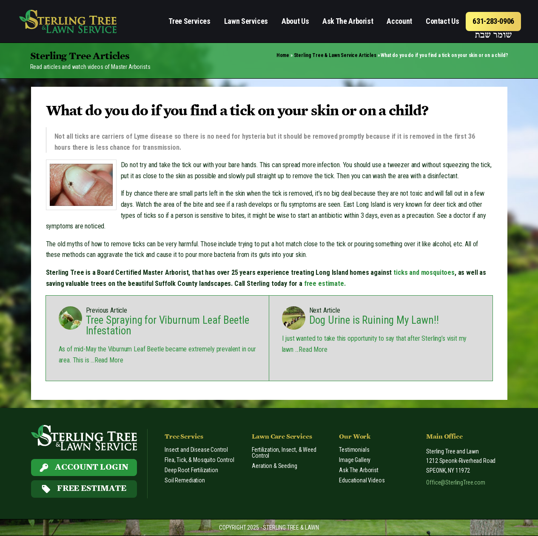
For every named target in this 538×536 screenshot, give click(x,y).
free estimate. (325, 283)
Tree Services (189, 21)
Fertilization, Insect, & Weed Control (284, 453)
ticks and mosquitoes (424, 272)
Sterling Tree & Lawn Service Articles (335, 55)
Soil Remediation (185, 480)
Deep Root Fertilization (191, 470)
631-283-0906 (493, 21)
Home (282, 55)
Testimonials (354, 450)
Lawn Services (246, 21)
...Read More (106, 360)
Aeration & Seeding (274, 466)
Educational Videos (361, 480)
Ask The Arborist (347, 21)
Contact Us (442, 21)
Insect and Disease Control (196, 450)
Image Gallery (354, 460)
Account (399, 21)
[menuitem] (189, 21)
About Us (295, 21)
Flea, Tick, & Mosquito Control (199, 460)
